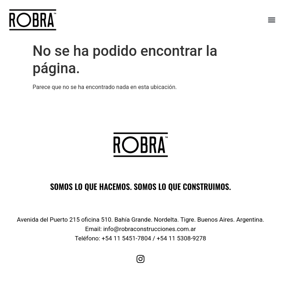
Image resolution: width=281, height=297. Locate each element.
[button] (271, 20)
